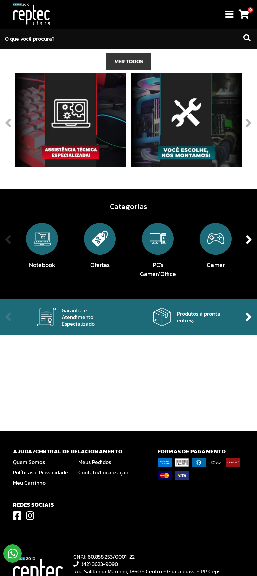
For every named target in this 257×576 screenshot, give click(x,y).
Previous (13, 86)
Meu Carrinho (29, 483)
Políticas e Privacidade (40, 472)
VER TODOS (128, 137)
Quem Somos (29, 462)
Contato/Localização (103, 472)
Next (244, 86)
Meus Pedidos (94, 462)
